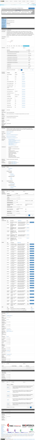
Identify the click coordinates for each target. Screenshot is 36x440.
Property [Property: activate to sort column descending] (8, 193)
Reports (20, 1)
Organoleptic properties (24, 12)
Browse (7, 1)
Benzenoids (9, 133)
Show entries (10, 48)
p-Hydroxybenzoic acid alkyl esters (12, 137)
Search (11, 1)
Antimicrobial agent (13, 186)
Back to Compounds (31, 8)
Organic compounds (10, 131)
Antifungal (11, 187)
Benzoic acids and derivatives (11, 136)
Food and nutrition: (11, 182)
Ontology (20, 11)
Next (32, 215)
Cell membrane (12, 175)
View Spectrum (32, 222)
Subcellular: (10, 172)
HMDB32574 (9, 329)
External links (4, 12)
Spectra (31, 11)
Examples (23, 1)
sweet (8, 399)
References (29, 12)
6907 (8, 313)
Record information (4, 11)
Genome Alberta (25, 434)
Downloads (15, 1)
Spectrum (28, 224)
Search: (28, 48)
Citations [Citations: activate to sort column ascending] (12, 384)
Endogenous (10, 168)
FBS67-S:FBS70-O (10, 331)
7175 (8, 319)
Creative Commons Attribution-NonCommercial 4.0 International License (24, 439)
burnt (8, 387)
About (28, 1)
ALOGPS (23, 74)
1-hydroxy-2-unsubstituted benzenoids (14, 140)
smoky (8, 395)
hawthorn (8, 391)
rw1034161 (9, 350)
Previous (27, 215)
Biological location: (9, 171)
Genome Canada (19, 434)
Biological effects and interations (16, 12)
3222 (8, 336)
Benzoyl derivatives (12, 139)
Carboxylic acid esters (12, 141)
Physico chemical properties (25, 11)
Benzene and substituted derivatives (12, 134)
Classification (16, 11)
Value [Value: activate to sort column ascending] (17, 193)
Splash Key (19, 220)
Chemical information (10, 11)
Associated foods (9, 12)
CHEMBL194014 (9, 315)
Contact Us (32, 1)
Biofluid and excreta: (11, 176)
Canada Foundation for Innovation (3, 431)
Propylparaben (9, 354)
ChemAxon (23, 81)
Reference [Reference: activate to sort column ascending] (26, 193)
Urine (11, 177)
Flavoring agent (12, 183)
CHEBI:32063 (13, 161)
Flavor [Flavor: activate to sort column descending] (8, 384)
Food (9, 169)
